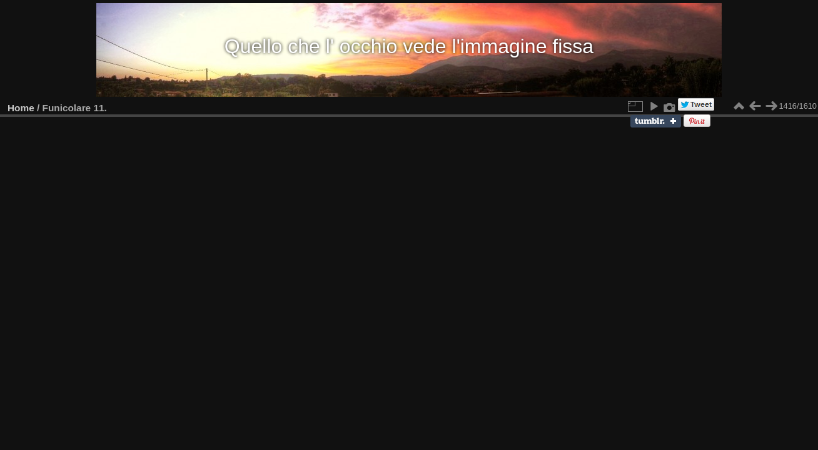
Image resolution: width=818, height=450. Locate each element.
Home (21, 107)
